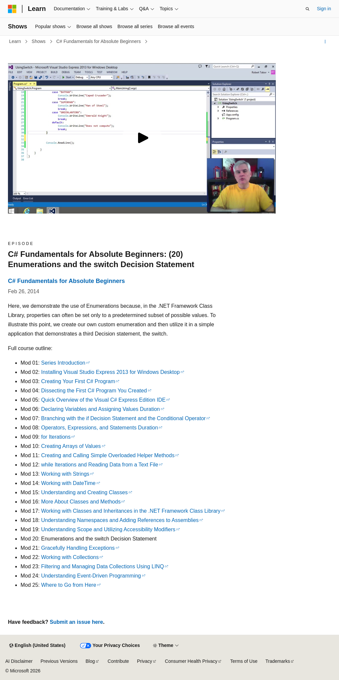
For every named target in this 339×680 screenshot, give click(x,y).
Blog (90, 661)
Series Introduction (63, 363)
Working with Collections (70, 557)
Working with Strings (65, 474)
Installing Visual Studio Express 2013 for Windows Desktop (110, 372)
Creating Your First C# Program (78, 381)
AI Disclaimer (18, 661)
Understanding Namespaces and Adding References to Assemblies (120, 520)
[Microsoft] (12, 9)
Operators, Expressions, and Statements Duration (99, 427)
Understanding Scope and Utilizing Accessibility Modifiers (108, 529)
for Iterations (56, 437)
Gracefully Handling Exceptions (78, 548)
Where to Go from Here (68, 585)
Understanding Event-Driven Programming (91, 576)
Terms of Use (243, 661)
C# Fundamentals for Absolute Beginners (99, 41)
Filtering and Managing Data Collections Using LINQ (102, 566)
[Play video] (142, 138)
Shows (39, 41)
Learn (16, 41)
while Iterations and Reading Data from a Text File (99, 464)
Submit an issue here (76, 622)
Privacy (144, 661)
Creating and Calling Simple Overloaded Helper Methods (107, 455)
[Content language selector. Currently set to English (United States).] (37, 645)
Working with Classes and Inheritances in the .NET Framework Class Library (130, 511)
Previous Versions (58, 661)
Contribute (118, 661)
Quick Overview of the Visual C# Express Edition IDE (103, 400)
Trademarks (278, 661)
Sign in (324, 8)
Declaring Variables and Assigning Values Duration (100, 409)
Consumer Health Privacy (191, 661)
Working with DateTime (68, 483)
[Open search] (307, 9)
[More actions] (325, 41)
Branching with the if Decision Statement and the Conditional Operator (123, 418)
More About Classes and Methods (81, 501)
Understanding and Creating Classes (84, 492)
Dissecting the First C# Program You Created (94, 390)
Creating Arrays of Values (71, 446)
